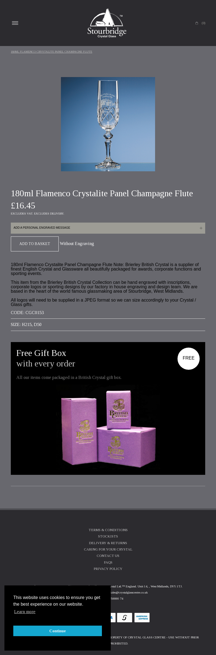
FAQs (108, 562)
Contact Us (108, 556)
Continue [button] (57, 631)
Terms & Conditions (108, 530)
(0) (203, 23)
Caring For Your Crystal (108, 549)
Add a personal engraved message (42, 227)
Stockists (108, 536)
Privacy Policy (108, 569)
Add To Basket (34, 244)
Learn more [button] (24, 611)
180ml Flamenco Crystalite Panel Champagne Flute (51, 51)
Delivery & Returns (108, 543)
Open (15, 23)
